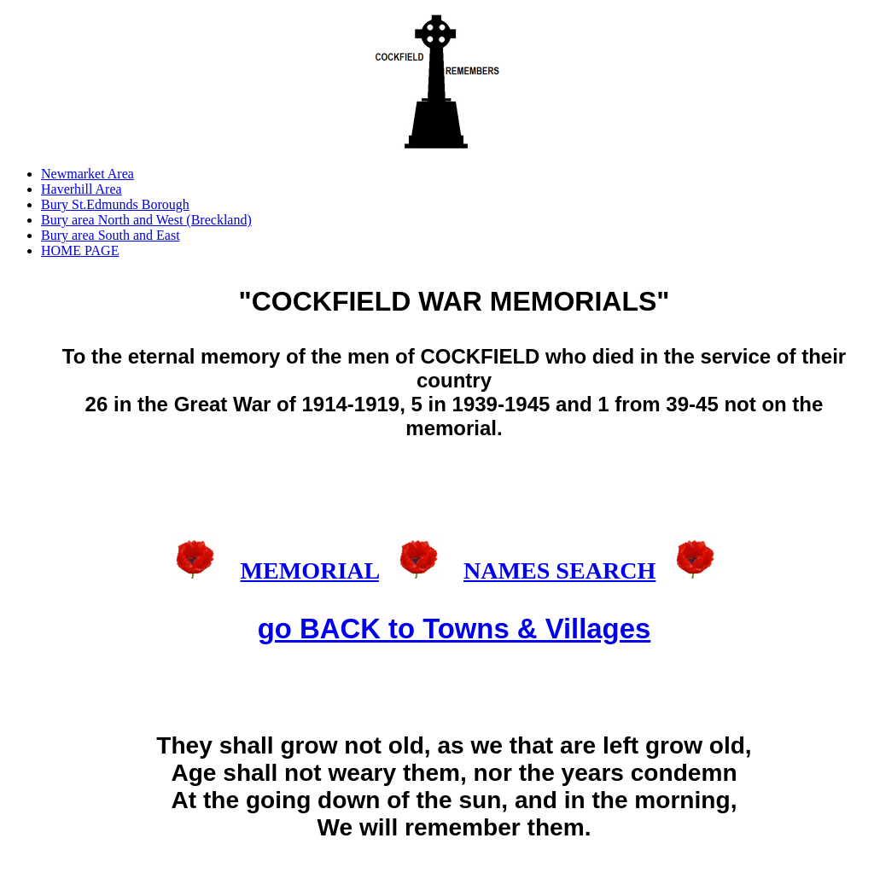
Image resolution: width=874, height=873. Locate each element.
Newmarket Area (87, 173)
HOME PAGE (80, 250)
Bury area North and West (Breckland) (146, 219)
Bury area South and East (110, 235)
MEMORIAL (310, 570)
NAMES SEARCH (559, 570)
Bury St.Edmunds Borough (115, 204)
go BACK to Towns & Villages (454, 628)
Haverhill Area (81, 189)
